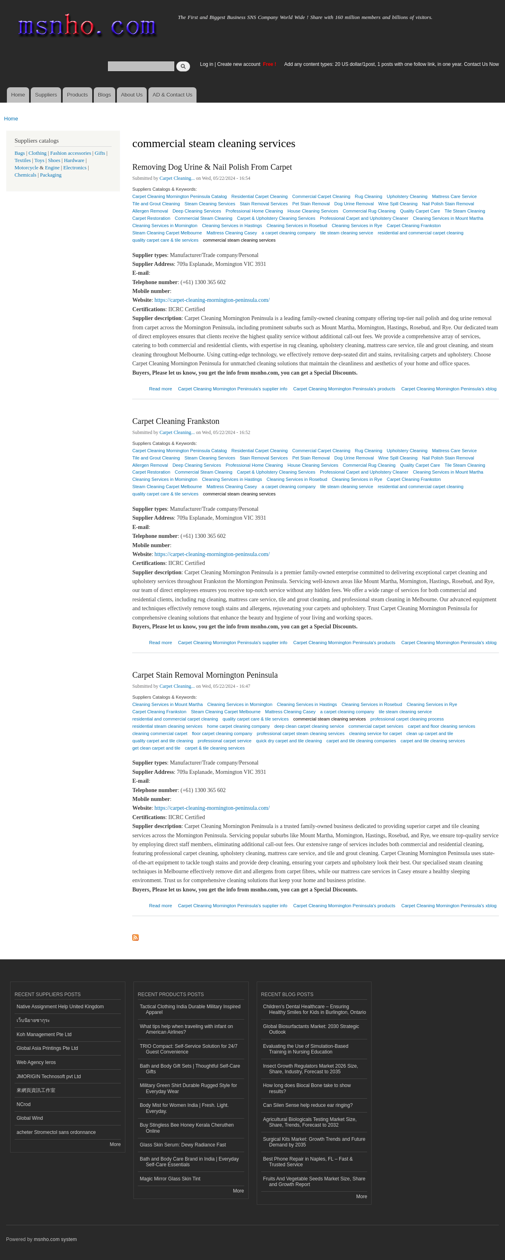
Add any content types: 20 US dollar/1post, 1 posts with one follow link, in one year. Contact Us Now (391, 64)
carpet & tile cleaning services (215, 748)
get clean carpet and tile (156, 748)
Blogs (104, 95)
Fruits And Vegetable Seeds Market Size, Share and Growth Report (314, 1181)
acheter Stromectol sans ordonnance (56, 1132)
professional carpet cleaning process (407, 718)
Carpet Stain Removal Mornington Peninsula (205, 674)
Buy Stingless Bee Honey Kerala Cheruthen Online (187, 1128)
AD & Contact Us (172, 95)
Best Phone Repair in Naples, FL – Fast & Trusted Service (308, 1161)
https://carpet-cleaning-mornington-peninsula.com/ (212, 300)
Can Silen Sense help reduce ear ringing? (308, 1105)
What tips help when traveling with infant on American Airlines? (186, 1029)
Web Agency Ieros (36, 1062)
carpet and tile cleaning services (433, 740)
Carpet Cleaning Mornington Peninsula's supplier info (232, 388)
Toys (39, 160)
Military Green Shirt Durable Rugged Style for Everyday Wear (188, 1088)
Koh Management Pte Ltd (44, 1034)
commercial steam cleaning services (239, 240)
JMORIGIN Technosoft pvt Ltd (49, 1076)
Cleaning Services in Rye (432, 704)
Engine (52, 168)
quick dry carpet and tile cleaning (289, 740)
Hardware (74, 160)
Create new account (239, 64)
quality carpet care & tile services (165, 240)
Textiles (23, 160)
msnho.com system (55, 1239)
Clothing (38, 153)
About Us (131, 95)
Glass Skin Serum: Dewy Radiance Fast (183, 1145)
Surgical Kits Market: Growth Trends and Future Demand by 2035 (314, 1142)
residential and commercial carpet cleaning (420, 232)
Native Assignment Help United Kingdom (60, 1006)
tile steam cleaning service (346, 232)
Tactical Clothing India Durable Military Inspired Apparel (190, 1009)
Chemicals (26, 175)
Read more (160, 387)
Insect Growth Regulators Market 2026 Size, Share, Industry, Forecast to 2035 (310, 1069)
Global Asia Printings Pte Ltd (47, 1048)
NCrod (24, 1104)
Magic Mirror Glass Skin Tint (170, 1179)
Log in (206, 64)
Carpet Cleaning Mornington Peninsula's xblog (449, 388)
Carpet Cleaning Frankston (176, 421)
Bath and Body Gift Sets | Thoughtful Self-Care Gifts (190, 1069)
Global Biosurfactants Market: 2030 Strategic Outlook (311, 1029)
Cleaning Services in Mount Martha (448, 218)
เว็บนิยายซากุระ (33, 1020)
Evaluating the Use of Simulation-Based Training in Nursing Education (306, 1049)
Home (18, 95)
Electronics (75, 168)
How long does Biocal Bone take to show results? (307, 1088)
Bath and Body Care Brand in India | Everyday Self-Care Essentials (189, 1161)
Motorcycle (26, 168)
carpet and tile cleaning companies (361, 740)
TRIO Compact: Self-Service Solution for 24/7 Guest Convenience (189, 1049)
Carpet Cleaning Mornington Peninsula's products (344, 388)
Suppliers (46, 95)
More (115, 1144)
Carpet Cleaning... (177, 178)
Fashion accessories (70, 153)
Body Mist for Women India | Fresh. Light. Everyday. (184, 1108)
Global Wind (30, 1118)
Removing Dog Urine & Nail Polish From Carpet (212, 166)
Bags (20, 153)
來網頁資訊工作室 (36, 1090)
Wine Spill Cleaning (398, 203)
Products (77, 95)
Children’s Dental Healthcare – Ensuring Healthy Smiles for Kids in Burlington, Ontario (314, 1009)
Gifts (100, 153)
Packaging (50, 175)
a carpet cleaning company (289, 232)
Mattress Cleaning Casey (290, 711)
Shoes (54, 160)
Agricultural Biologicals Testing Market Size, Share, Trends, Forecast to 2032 (310, 1122)
